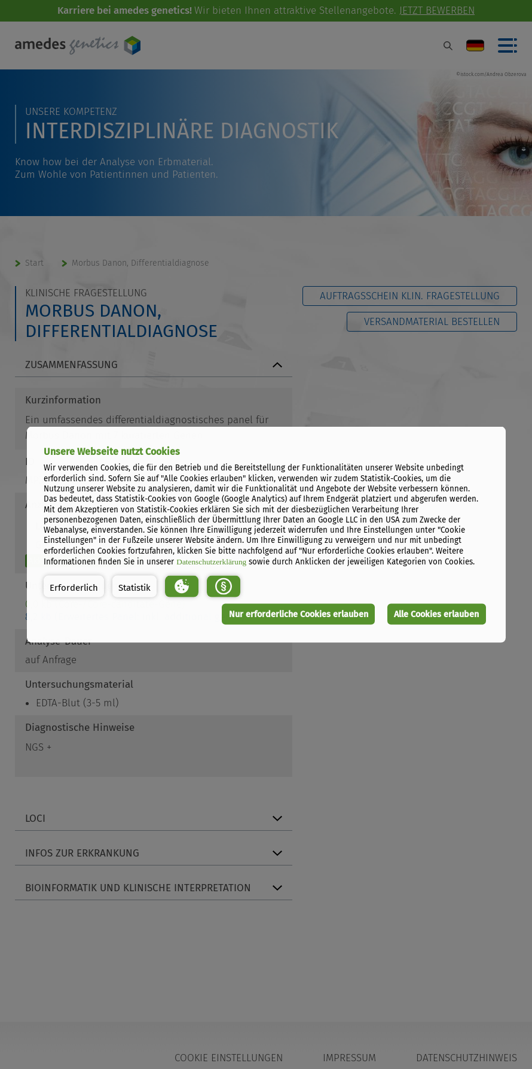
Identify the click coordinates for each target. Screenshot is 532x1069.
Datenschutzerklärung (211, 561)
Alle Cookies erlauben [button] (436, 614)
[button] (74, 586)
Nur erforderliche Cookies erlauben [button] (298, 614)
